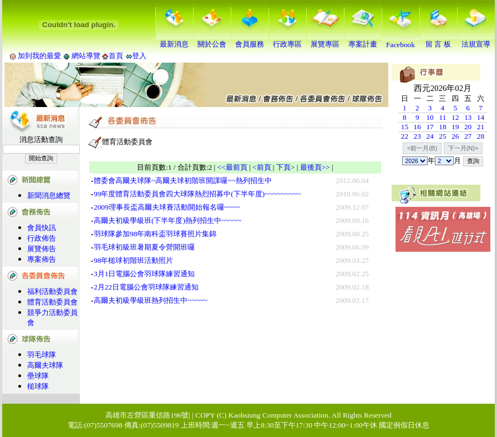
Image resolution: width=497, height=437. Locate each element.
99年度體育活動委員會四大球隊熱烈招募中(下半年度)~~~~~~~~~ (197, 194)
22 (404, 136)
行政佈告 (41, 238)
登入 (139, 56)
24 (429, 136)
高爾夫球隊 (45, 365)
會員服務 (249, 40)
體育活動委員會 (52, 302)
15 (404, 127)
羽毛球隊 (41, 354)
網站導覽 (86, 56)
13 (467, 117)
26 (455, 136)
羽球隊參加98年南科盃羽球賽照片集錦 (155, 234)
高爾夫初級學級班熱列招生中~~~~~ (150, 300)
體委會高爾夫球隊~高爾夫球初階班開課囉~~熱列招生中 (183, 180)
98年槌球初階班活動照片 (133, 260)
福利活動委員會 (52, 291)
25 (442, 136)
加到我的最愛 (39, 56)
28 (480, 136)
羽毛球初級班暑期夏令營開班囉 (144, 247)
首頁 (116, 56)
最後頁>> (315, 167)
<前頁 (261, 167)
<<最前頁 (232, 167)
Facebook (400, 41)
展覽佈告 (41, 249)
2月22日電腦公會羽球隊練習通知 (146, 287)
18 (442, 127)
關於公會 (212, 40)
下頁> (285, 167)
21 (480, 127)
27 (467, 136)
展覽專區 (325, 40)
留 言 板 (438, 40)
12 (455, 117)
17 (429, 127)
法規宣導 (476, 40)
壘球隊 (38, 376)
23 (417, 136)
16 (417, 127)
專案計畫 (363, 40)
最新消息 (174, 40)
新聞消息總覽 (48, 195)
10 (429, 117)
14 (480, 117)
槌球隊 (38, 386)
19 (455, 127)
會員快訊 (41, 227)
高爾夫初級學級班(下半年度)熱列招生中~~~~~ (167, 220)
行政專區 (287, 40)
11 (442, 117)
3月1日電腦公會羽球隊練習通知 (144, 274)
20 (467, 127)
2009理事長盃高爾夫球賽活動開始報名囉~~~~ (167, 207)
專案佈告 (41, 259)
